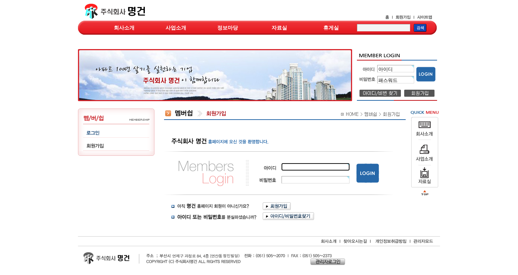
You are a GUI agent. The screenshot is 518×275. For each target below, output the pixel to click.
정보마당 (227, 28)
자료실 (279, 28)
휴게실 (331, 28)
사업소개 (176, 28)
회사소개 (124, 28)
